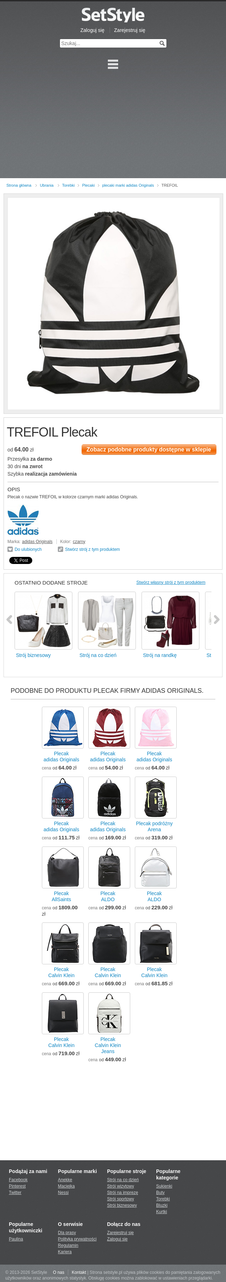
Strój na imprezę (122, 1192)
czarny (79, 541)
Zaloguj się (93, 30)
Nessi (63, 1192)
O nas (58, 1272)
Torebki (68, 185)
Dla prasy (67, 1232)
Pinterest (17, 1186)
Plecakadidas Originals (61, 756)
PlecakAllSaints (61, 896)
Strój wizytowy (120, 1186)
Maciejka (66, 1186)
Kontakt (79, 1272)
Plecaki (88, 185)
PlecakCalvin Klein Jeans (108, 1045)
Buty (160, 1192)
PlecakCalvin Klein (61, 972)
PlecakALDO (107, 896)
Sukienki (164, 1186)
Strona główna (18, 185)
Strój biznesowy (122, 1205)
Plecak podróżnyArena (154, 826)
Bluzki (161, 1205)
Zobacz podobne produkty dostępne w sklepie (149, 449)
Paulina (16, 1239)
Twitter (15, 1192)
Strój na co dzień (123, 1179)
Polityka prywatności (77, 1239)
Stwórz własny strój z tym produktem (170, 582)
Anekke (65, 1179)
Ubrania (47, 185)
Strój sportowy (120, 1198)
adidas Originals (37, 541)
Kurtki (161, 1211)
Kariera (65, 1251)
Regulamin (68, 1245)
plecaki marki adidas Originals (128, 185)
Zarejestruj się (129, 30)
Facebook (18, 1179)
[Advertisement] (113, 125)
